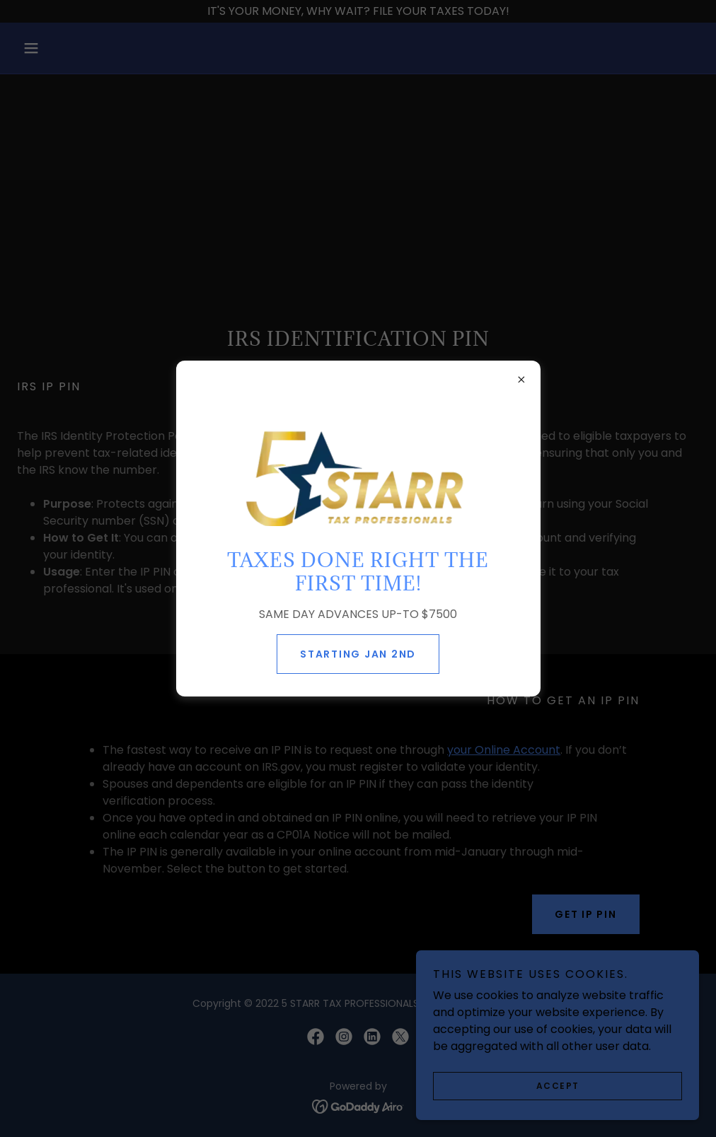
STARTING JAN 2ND (358, 654)
